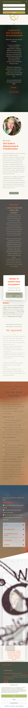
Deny (14, 699)
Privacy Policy (12, 706)
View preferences (14, 703)
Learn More (13, 88)
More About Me (14, 193)
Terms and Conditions (19, 706)
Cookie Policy (7, 706)
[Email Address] (14, 9)
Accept (14, 696)
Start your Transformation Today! (14, 295)
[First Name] (14, 5)
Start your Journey (14, 92)
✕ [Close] (26, 1)
